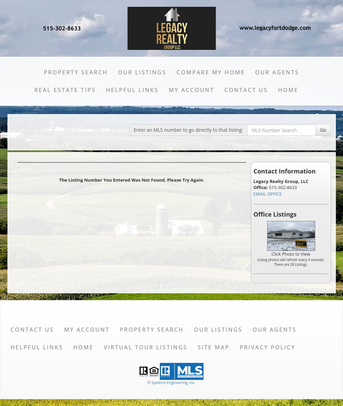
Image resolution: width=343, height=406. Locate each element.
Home (288, 90)
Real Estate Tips (65, 90)
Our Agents (277, 72)
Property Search (76, 72)
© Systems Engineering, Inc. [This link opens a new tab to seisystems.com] (171, 382)
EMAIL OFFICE (268, 194)
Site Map (214, 347)
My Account (191, 90)
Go (323, 130)
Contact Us (246, 90)
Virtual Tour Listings (146, 347)
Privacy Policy (268, 347)
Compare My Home (211, 72)
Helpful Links (132, 90)
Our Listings (142, 72)
